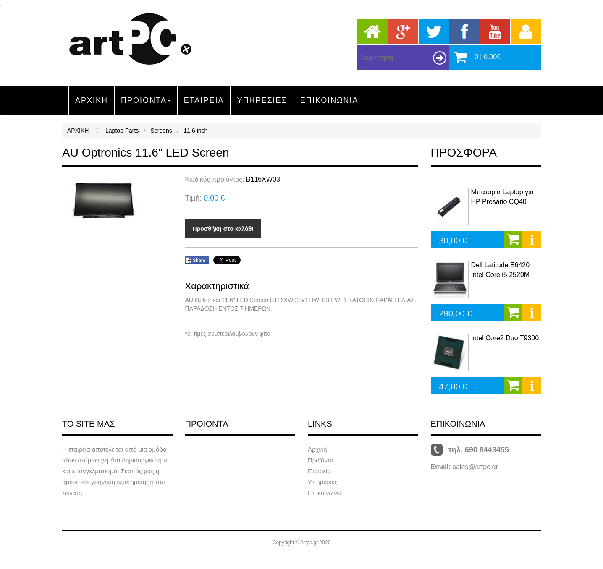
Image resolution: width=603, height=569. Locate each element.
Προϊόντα (320, 460)
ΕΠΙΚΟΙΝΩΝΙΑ (329, 100)
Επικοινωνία (325, 492)
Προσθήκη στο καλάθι (222, 228)
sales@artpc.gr (475, 466)
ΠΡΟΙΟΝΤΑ (146, 100)
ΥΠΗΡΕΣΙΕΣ (262, 100)
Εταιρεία (319, 471)
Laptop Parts (122, 130)
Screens (161, 130)
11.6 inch (196, 130)
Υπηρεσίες (322, 481)
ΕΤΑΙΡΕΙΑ (204, 100)
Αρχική (317, 449)
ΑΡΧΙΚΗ (91, 100)
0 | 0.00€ (488, 56)
